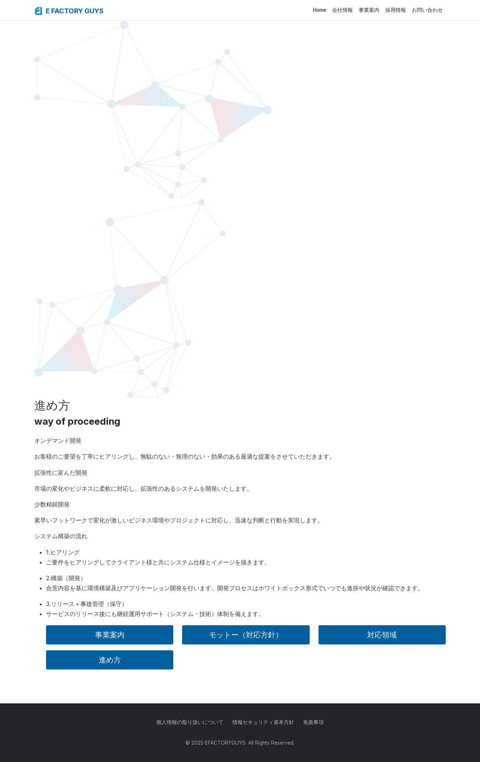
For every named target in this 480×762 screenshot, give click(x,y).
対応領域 (382, 634)
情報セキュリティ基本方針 (263, 722)
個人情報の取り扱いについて (189, 722)
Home (319, 10)
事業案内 (369, 10)
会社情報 (342, 10)
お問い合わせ (427, 10)
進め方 (110, 659)
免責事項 (313, 722)
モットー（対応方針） (246, 634)
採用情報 (395, 10)
